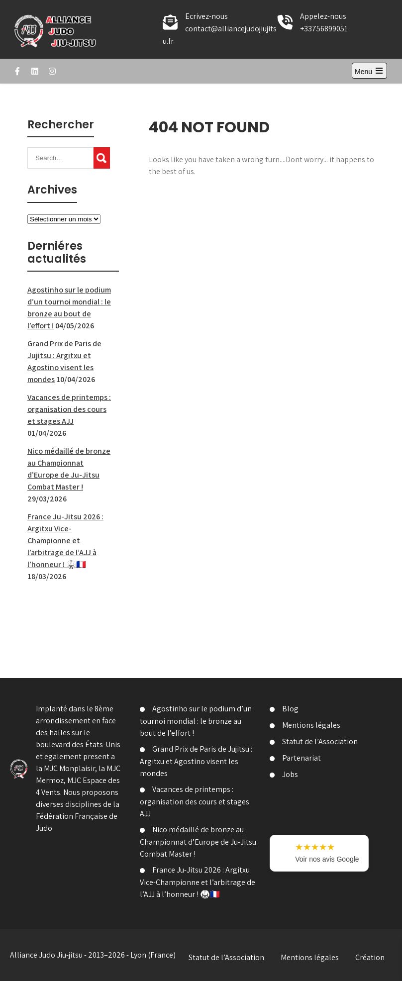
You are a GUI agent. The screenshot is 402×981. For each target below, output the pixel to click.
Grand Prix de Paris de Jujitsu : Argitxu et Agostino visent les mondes (196, 761)
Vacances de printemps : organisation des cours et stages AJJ (69, 409)
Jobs (290, 774)
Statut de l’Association (320, 741)
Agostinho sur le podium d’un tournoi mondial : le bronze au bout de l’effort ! (196, 720)
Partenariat (301, 758)
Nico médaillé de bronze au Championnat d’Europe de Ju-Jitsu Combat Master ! (198, 841)
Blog (290, 708)
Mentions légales (311, 725)
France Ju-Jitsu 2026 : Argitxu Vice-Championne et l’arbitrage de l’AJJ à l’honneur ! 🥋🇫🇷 (65, 540)
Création (370, 957)
